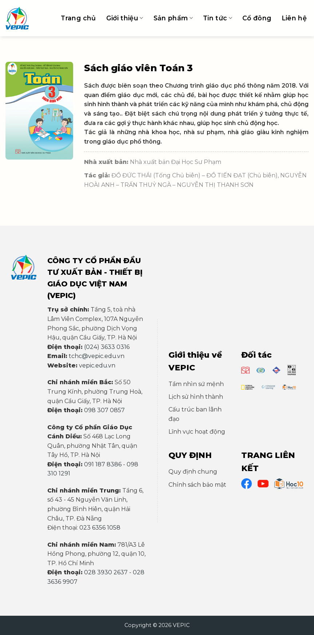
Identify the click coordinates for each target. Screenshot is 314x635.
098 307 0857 (104, 410)
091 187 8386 (103, 464)
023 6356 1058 (99, 527)
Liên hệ (294, 18)
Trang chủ (78, 18)
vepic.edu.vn (97, 365)
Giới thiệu (124, 18)
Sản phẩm (173, 18)
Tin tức (217, 18)
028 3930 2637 (106, 572)
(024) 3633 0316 (107, 346)
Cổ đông (256, 18)
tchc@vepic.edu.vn (96, 356)
